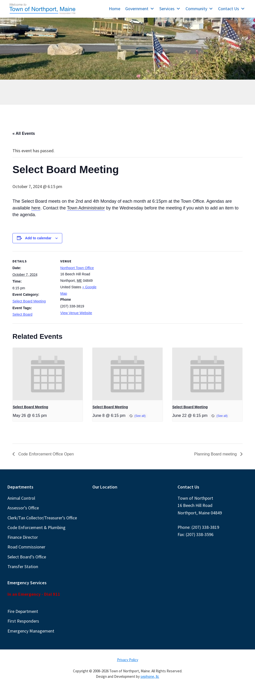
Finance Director (22, 537)
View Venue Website (76, 313)
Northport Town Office (77, 268)
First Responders (23, 621)
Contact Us (231, 8)
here (35, 207)
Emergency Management (30, 631)
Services (170, 8)
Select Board (22, 314)
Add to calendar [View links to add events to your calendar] (38, 238)
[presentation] (48, 374)
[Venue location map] (134, 285)
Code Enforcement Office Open (45, 454)
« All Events (23, 133)
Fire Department (22, 611)
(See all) (140, 416)
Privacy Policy (127, 659)
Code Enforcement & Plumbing (36, 527)
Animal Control (21, 498)
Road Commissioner (26, 547)
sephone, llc (149, 676)
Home (114, 8)
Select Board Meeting (29, 301)
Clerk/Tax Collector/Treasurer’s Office (42, 518)
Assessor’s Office (23, 508)
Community (199, 8)
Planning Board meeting (216, 454)
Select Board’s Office (26, 557)
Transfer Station (22, 566)
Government (139, 8)
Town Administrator (86, 207)
